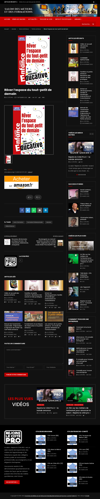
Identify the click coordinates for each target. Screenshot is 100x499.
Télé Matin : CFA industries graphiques (85, 275)
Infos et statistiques (63, 19)
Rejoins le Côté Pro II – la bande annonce (79, 158)
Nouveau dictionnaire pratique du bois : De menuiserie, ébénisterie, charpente (20, 242)
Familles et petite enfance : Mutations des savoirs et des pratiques (33, 295)
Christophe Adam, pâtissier (86, 218)
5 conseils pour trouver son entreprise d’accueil (84, 361)
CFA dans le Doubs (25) (85, 478)
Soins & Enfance (24, 29)
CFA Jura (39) (84, 449)
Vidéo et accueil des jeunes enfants (29, 2)
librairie (48, 222)
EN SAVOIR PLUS (12, 482)
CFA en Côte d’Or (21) (55, 463)
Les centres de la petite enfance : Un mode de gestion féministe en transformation (53, 327)
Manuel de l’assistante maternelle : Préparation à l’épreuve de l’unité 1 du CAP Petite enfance (13, 327)
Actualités (32, 19)
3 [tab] (81, 174)
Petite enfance (36, 29)
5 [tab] (84, 174)
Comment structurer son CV (83, 328)
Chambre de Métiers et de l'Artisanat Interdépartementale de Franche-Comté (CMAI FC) (51, 496)
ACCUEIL (7, 19)
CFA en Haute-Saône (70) (86, 464)
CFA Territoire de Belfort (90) (85, 436)
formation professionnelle (34, 222)
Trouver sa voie (46, 19)
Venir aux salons (18, 19)
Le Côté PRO (9, 97)
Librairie (78, 19)
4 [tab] (82, 174)
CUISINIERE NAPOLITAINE (84, 59)
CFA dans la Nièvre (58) (54, 450)
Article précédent (10, 236)
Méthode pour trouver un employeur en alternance (84, 350)
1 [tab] (77, 174)
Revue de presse (79, 405)
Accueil (6, 29)
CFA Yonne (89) (53, 436)
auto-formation (18, 222)
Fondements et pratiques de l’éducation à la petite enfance (34, 326)
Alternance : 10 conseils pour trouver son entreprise (84, 339)
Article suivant (58, 236)
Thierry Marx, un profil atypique (85, 205)
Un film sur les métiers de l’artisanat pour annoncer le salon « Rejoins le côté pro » (86, 259)
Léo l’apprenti (85, 287)
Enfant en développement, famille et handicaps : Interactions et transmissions (53, 297)
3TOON (87, 496)
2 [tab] (79, 174)
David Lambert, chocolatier (85, 191)
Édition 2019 (40, 405)
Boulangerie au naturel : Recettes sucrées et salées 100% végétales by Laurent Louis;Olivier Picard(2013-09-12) (45, 243)
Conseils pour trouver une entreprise (84, 371)
